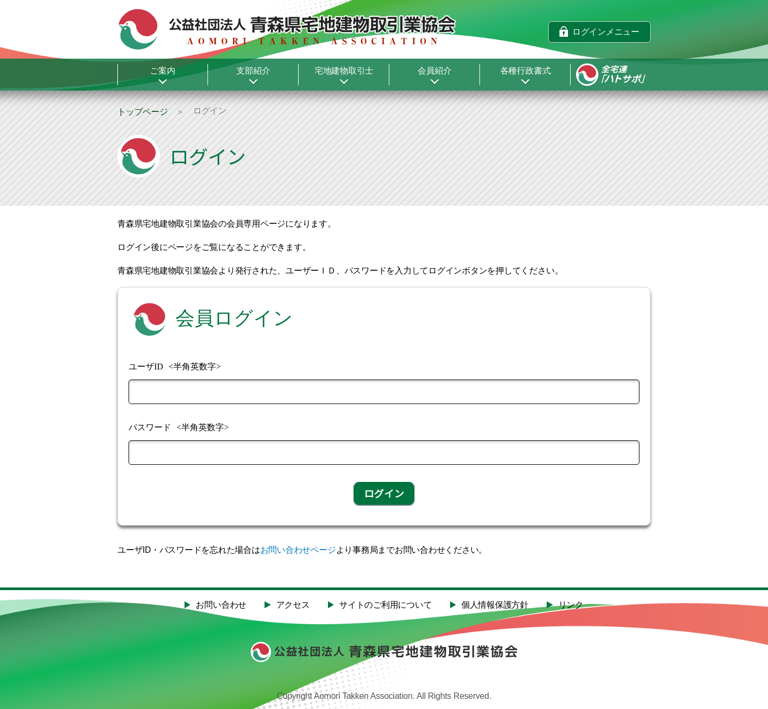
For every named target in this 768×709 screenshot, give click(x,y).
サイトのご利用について (385, 605)
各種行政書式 (525, 70)
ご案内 (162, 70)
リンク (570, 605)
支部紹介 (253, 70)
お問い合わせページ (298, 549)
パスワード (150, 427)
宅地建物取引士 (344, 70)
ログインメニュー (605, 31)
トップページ (142, 111)
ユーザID (146, 366)
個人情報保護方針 (495, 605)
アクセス (293, 605)
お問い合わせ (221, 605)
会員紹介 (434, 70)
